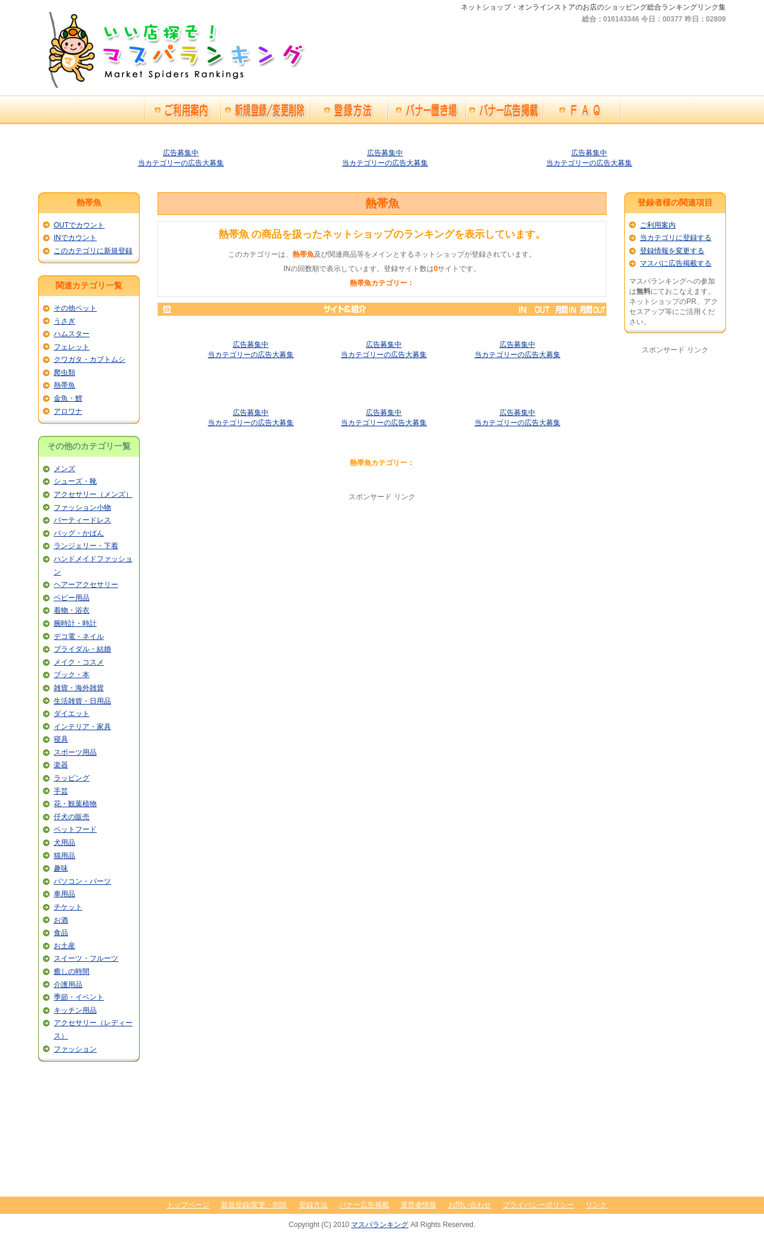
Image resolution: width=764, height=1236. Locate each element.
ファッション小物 (82, 507)
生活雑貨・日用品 (82, 701)
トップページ (188, 1205)
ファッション (75, 1049)
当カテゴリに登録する (675, 237)
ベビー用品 (72, 598)
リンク (596, 1205)
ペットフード (75, 829)
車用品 (64, 894)
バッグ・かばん (79, 533)
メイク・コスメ (79, 662)
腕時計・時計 (75, 623)
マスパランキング (379, 1224)
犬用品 (64, 842)
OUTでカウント (79, 225)
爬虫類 (64, 372)
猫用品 (64, 855)
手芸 (61, 791)
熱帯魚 (64, 385)
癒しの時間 (72, 971)
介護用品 (68, 984)
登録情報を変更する (672, 251)
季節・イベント (79, 997)
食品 (61, 932)
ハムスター (72, 334)
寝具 (61, 739)
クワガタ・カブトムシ (89, 359)
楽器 (61, 765)
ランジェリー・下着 (86, 546)
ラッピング (72, 778)
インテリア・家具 (82, 726)
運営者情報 (418, 1205)
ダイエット (72, 713)
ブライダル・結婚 (82, 649)
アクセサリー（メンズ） (93, 494)
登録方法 (313, 1205)
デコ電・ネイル (79, 636)
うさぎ (64, 321)
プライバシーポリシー (538, 1205)
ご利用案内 (658, 225)
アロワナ (68, 411)
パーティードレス (82, 520)
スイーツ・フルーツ (86, 958)
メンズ (64, 469)
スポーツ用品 (75, 752)
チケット (68, 907)
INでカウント (75, 237)
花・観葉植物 (75, 804)
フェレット (72, 347)
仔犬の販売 (72, 817)
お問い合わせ (469, 1205)
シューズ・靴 (75, 481)
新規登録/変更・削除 (254, 1205)
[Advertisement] (382, 585)
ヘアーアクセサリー (86, 584)
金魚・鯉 (68, 398)
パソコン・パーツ (82, 881)
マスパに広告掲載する (675, 263)
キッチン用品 (75, 1010)
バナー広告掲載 (364, 1205)
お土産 (64, 946)
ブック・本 (72, 675)
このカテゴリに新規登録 (93, 251)
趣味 (61, 868)
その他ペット (75, 308)
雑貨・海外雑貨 (79, 688)
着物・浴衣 (72, 610)
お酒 (61, 920)
